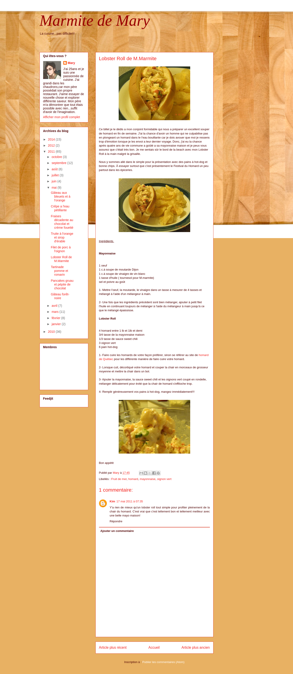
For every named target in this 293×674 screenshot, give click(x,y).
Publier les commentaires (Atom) (163, 662)
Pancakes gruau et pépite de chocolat (62, 284)
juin (54, 181)
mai (54, 187)
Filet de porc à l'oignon (61, 249)
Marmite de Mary (95, 20)
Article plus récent (113, 647)
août (55, 169)
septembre (59, 163)
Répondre (116, 521)
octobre (57, 157)
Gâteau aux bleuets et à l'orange (60, 196)
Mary (71, 63)
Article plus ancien (195, 647)
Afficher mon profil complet (61, 117)
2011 (52, 151)
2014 (52, 139)
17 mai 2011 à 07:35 (129, 501)
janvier (57, 324)
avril (55, 305)
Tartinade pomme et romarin (59, 270)
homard (133, 479)
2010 (52, 331)
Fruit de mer (118, 479)
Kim (112, 501)
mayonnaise (147, 479)
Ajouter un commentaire (117, 531)
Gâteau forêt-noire (60, 296)
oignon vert (164, 479)
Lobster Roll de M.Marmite (61, 259)
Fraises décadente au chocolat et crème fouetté (62, 221)
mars (55, 312)
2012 (52, 145)
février (56, 318)
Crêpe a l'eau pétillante (60, 208)
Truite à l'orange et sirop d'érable (62, 237)
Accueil (154, 647)
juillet (56, 175)
